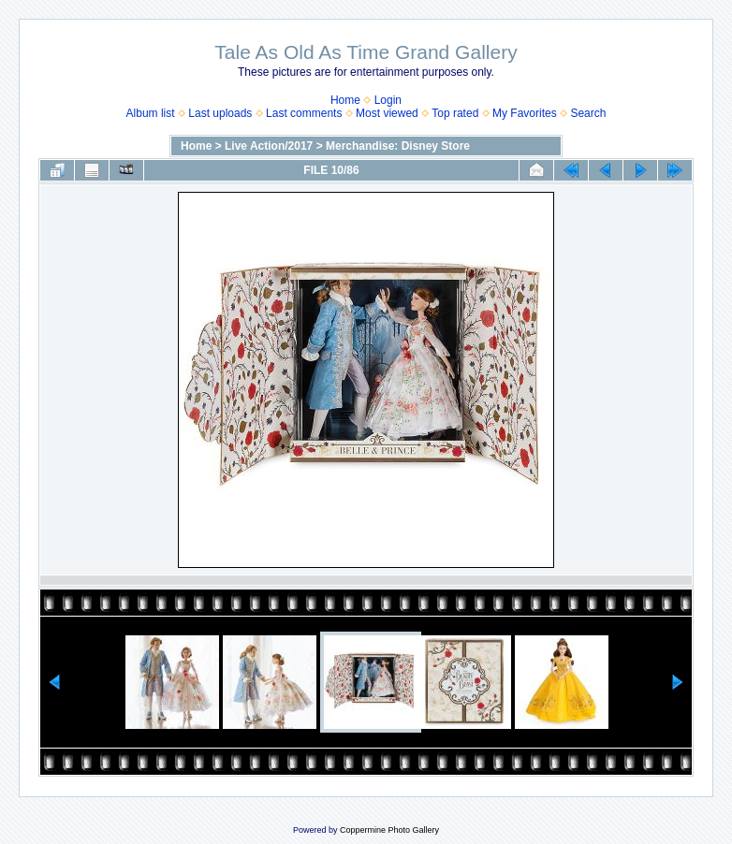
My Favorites (524, 113)
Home (345, 100)
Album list (150, 113)
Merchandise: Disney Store (398, 146)
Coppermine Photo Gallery (389, 830)
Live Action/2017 (269, 146)
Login (388, 100)
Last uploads (220, 113)
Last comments (304, 113)
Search (588, 113)
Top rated (455, 113)
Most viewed (387, 113)
